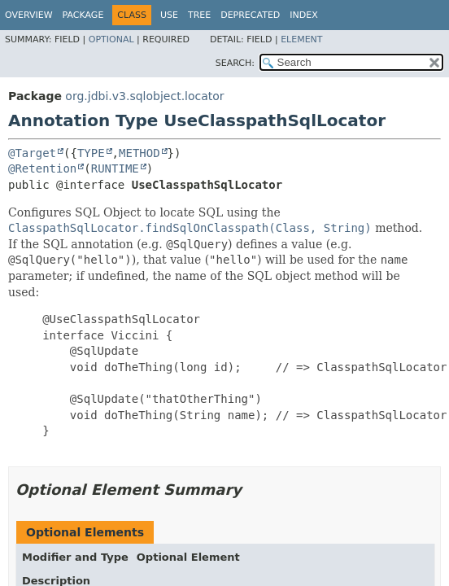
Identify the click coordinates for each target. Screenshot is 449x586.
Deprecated (250, 15)
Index (303, 15)
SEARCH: (235, 63)
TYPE (91, 153)
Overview (29, 15)
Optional (111, 39)
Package (83, 15)
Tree (199, 15)
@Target (32, 153)
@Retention (42, 168)
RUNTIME (115, 168)
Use (169, 15)
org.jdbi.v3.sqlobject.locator (144, 96)
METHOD (139, 153)
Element (301, 39)
